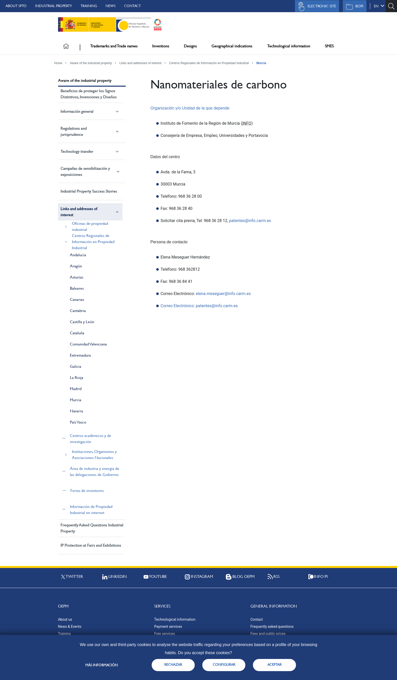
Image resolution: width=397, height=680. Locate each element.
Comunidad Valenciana (88, 344)
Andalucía (78, 254)
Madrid (76, 388)
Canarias (77, 299)
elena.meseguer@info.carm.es (223, 293)
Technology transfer (77, 151)
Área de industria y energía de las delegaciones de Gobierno (94, 471)
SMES (329, 46)
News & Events (69, 626)
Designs (190, 46)
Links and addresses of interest (141, 63)
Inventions (160, 46)
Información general (77, 111)
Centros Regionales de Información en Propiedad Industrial (209, 63)
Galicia (75, 366)
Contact (132, 6)
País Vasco (78, 422)
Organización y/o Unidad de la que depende (189, 108)
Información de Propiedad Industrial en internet (91, 509)
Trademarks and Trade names (113, 46)
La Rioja (76, 377)
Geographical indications (231, 46)
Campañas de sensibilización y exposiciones (85, 171)
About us (65, 619)
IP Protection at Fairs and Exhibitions (91, 545)
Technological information (288, 46)
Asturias (76, 277)
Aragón (76, 266)
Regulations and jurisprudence (74, 131)
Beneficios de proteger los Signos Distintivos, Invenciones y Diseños (88, 93)
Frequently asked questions (271, 626)
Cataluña (77, 332)
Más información (101, 665)
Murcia (261, 63)
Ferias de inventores (87, 490)
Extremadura (80, 355)
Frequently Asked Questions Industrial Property (92, 528)
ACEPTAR (274, 665)
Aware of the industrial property (91, 63)
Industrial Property (53, 6)
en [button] (379, 6)
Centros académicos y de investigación (90, 438)
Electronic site (315, 7)
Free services (164, 634)
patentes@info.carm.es (250, 220)
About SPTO (16, 6)
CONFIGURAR (224, 665)
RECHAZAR (173, 665)
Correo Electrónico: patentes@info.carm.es (199, 305)
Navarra (76, 411)
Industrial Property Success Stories (89, 191)
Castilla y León (82, 321)
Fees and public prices (268, 634)
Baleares (77, 288)
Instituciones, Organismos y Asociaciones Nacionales (94, 454)
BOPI (353, 7)
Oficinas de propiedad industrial (90, 226)
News (110, 6)
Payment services (168, 626)
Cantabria (78, 310)
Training (89, 6)
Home (58, 63)
